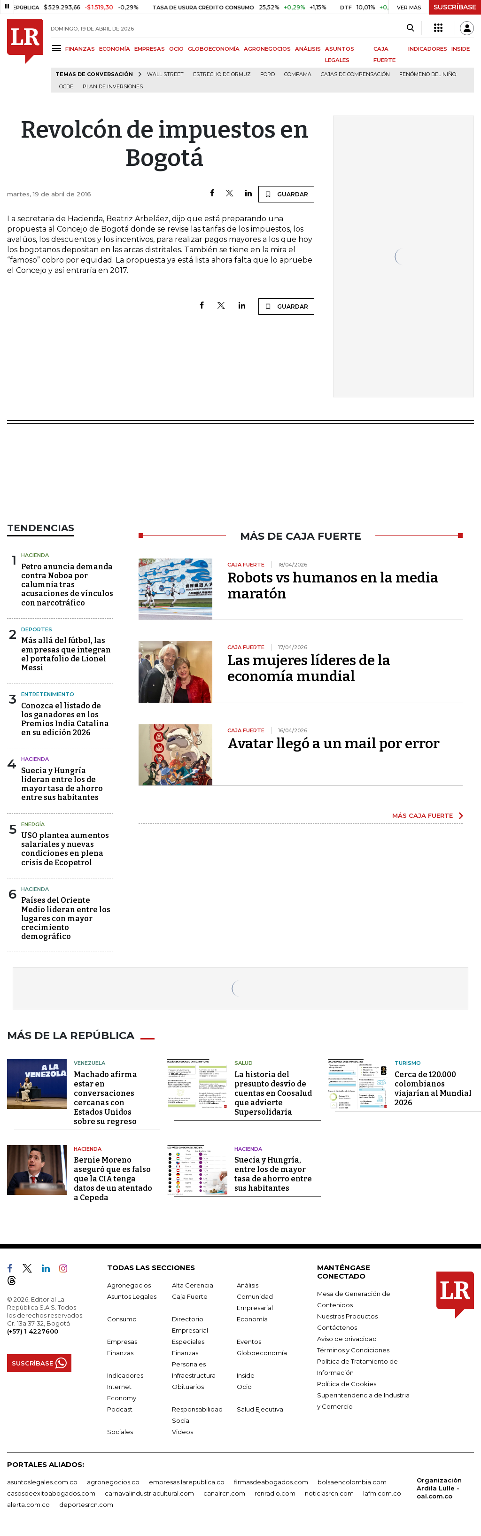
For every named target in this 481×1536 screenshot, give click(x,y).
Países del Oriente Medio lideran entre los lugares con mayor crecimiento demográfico (65, 918)
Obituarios (188, 1385)
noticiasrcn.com (329, 1492)
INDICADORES (427, 49)
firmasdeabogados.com (271, 1480)
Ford (267, 74)
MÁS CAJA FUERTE (422, 815)
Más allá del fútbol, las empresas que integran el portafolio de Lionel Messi (66, 654)
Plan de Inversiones (113, 87)
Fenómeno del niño (427, 74)
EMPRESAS (149, 49)
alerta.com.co (28, 1503)
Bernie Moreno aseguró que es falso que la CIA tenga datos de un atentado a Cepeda (113, 1177)
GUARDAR (286, 194)
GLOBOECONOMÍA (214, 49)
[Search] (410, 28)
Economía (252, 1317)
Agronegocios (129, 1284)
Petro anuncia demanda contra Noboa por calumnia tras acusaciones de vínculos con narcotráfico (67, 584)
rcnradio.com (275, 1492)
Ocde (66, 87)
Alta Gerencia (192, 1284)
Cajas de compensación (355, 74)
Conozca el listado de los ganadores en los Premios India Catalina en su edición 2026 (65, 719)
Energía (33, 824)
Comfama (297, 74)
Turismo (408, 1061)
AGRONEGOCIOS (267, 49)
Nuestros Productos (347, 1315)
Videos (182, 1430)
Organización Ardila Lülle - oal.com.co (439, 1486)
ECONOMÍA (114, 49)
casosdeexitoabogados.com (51, 1492)
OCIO (176, 49)
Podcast (119, 1408)
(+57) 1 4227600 (32, 1330)
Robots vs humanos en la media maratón (332, 585)
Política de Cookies (346, 1382)
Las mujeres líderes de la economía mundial (308, 668)
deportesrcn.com (86, 1503)
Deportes (36, 629)
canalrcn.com (224, 1492)
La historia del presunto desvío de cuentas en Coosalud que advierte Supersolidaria (273, 1092)
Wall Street (165, 74)
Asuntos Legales (131, 1295)
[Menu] (58, 48)
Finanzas (120, 1351)
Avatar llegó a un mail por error (333, 743)
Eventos (249, 1340)
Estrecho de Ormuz (222, 74)
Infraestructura (194, 1374)
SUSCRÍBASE (455, 7)
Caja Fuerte (190, 1295)
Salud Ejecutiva (260, 1408)
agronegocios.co (113, 1480)
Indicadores (125, 1374)
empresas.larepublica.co (187, 1480)
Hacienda (35, 555)
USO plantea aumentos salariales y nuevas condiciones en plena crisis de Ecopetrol (65, 849)
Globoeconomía (262, 1351)
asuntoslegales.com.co (42, 1480)
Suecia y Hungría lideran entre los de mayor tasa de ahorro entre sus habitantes (62, 784)
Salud (243, 1061)
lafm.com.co (382, 1492)
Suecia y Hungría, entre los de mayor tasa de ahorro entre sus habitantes (273, 1172)
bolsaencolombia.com (352, 1480)
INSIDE (460, 49)
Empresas (122, 1340)
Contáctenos (337, 1326)
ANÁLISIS (308, 49)
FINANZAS (80, 49)
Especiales (188, 1340)
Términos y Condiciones (353, 1348)
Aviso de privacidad (347, 1337)
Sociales (120, 1430)
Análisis (247, 1284)
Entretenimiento (47, 694)
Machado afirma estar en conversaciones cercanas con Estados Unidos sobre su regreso (105, 1097)
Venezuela (89, 1061)
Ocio (244, 1385)
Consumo (122, 1317)
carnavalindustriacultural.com (149, 1492)
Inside (246, 1374)
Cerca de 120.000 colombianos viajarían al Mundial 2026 (433, 1087)
